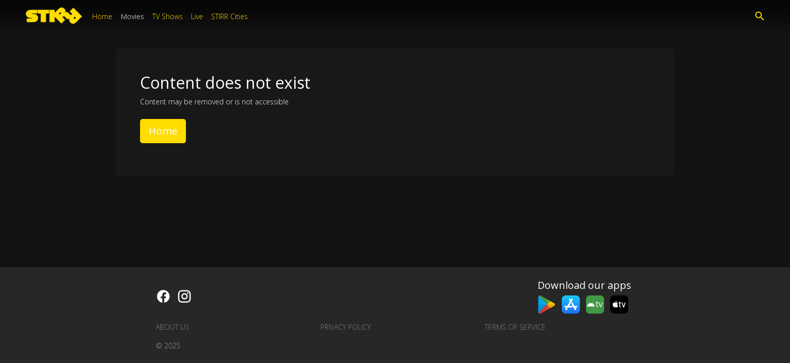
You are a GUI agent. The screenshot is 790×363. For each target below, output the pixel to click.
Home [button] (163, 131)
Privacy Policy (345, 327)
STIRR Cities (229, 16)
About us (172, 327)
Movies (132, 16)
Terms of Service (515, 327)
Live (197, 16)
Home (102, 16)
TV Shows (167, 16)
